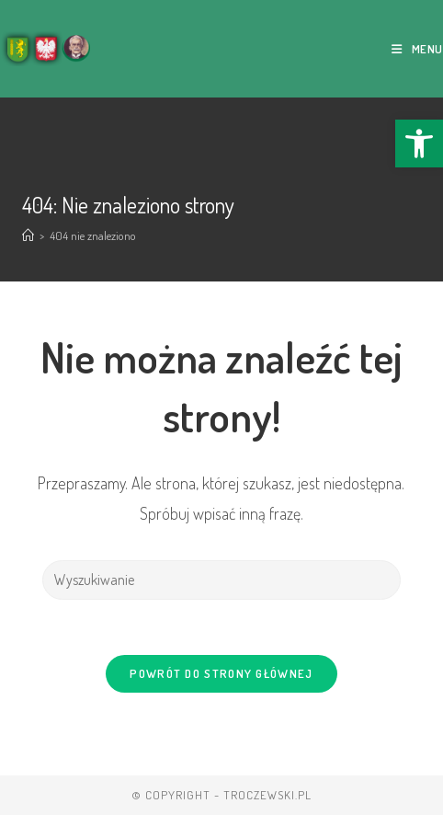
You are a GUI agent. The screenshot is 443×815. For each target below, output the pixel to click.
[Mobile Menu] (417, 48)
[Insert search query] (221, 580)
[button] (419, 143)
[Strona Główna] (28, 235)
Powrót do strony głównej (221, 673)
